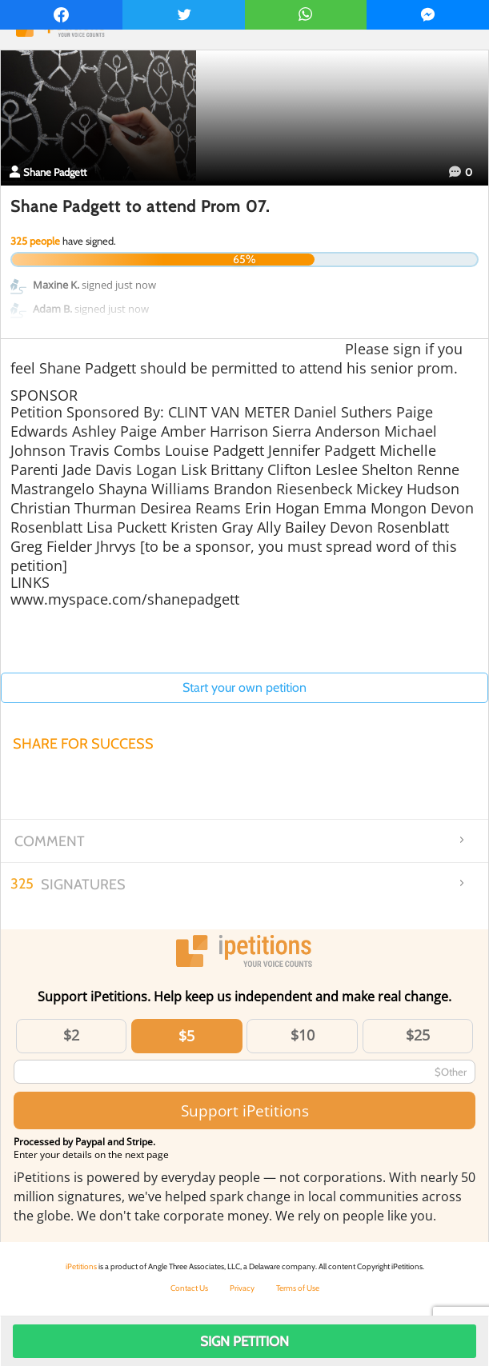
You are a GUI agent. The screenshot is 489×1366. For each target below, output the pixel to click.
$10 (303, 1034)
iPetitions (81, 1266)
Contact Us (189, 1288)
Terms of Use (297, 1288)
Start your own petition (244, 687)
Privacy (242, 1288)
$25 (418, 1034)
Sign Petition (244, 1341)
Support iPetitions (245, 1110)
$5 (186, 1035)
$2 (71, 1034)
